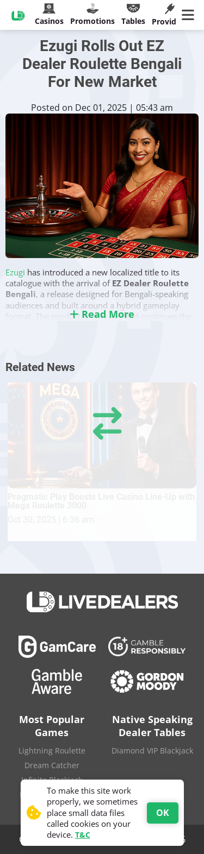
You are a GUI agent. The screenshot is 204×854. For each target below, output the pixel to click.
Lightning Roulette (51, 750)
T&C (82, 835)
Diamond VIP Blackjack (152, 750)
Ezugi (16, 272)
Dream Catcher (51, 765)
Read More (102, 314)
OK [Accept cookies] (162, 813)
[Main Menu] (190, 15)
